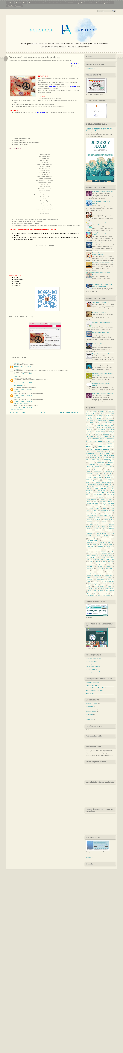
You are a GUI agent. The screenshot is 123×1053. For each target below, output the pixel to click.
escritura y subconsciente (103, 535)
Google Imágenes (37, 60)
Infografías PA (107, 3)
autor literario (101, 505)
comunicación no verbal (93, 517)
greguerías (109, 546)
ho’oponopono (109, 549)
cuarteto (97, 521)
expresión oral (92, 540)
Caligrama (92, 422)
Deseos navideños (109, 432)
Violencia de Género (91, 499)
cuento (104, 521)
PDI (98, 473)
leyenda (98, 561)
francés (109, 542)
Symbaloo (108, 484)
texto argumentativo (98, 590)
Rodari (109, 479)
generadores (103, 544)
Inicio (42, 412)
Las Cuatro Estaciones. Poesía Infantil (96, 687)
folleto (96, 542)
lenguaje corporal (99, 559)
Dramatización (106, 434)
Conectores (96, 424)
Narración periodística (97, 471)
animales (110, 501)
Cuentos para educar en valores (100, 363)
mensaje (100, 566)
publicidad (110, 579)
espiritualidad (90, 537)
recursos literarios (95, 583)
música (43, 60)
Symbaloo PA (92, 3)
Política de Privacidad (91, 740)
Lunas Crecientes (90, 693)
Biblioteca (99, 418)
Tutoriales (101, 497)
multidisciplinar (109, 568)
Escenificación (100, 451)
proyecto (89, 579)
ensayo (109, 531)
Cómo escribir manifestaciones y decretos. (103, 191)
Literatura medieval (110, 468)
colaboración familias (92, 513)
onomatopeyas (102, 573)
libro (104, 561)
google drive (90, 546)
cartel (104, 508)
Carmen (16, 369)
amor (95, 501)
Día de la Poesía (94, 440)
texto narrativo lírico (104, 592)
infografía (104, 552)
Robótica (100, 479)
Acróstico (95, 411)
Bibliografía (89, 418)
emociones (108, 530)
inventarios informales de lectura (94, 555)
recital (96, 581)
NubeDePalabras (90, 473)
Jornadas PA (109, 464)
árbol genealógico (106, 595)
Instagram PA (89, 857)
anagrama (102, 501)
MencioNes (21, 3)
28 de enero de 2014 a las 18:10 (23, 374)
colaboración (109, 512)
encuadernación (90, 531)
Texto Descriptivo (100, 488)
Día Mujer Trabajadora (102, 436)
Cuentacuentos (90, 425)
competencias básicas (106, 513)
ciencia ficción (104, 510)
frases (88, 544)
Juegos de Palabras (93, 466)
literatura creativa (100, 563)
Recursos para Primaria (92, 664)
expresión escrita (106, 539)
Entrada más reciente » (70, 412)
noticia (109, 572)
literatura (89, 563)
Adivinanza (102, 411)
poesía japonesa (108, 575)
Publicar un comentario (16, 409)
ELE (89, 444)
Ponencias (99, 475)
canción (112, 506)
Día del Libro (98, 441)
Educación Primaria (106, 447)
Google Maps (107, 459)
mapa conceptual (90, 564)
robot (103, 585)
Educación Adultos (98, 444)
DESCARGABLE (102, 429)
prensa (97, 577)
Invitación (101, 464)
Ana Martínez (17, 363)
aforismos (110, 499)
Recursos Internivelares (92, 669)
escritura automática (102, 533)
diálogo (110, 526)
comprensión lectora (105, 515)
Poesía (57, 60)
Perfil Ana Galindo (90, 68)
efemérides (98, 530)
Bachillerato (109, 416)
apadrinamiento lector (92, 503)
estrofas (104, 537)
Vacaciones (109, 497)
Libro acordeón (98, 468)
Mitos (106, 469)
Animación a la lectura (91, 703)
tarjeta (89, 590)
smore (109, 586)
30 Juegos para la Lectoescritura (100, 302)
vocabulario (91, 595)
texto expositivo (110, 590)
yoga (99, 595)
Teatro (100, 486)
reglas (88, 585)
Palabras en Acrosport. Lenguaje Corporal (102, 262)
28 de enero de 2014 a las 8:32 (22, 366)
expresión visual (107, 540)
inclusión (96, 551)
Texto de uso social (102, 492)
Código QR (90, 429)
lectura (103, 557)
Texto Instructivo (101, 490)
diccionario (96, 526)
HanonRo (16, 391)
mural (88, 570)
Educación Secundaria (28, 60)
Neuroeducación (108, 471)
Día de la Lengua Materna (98, 438)
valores (112, 593)
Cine (99, 422)
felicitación (89, 542)
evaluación (92, 539)
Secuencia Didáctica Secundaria (94, 484)
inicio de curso (94, 553)
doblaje (88, 528)
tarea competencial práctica (107, 588)
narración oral (90, 572)
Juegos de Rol (108, 466)
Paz (110, 473)
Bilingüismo (109, 418)
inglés (112, 551)
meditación (110, 564)
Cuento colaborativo (102, 425)
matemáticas (101, 564)
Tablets (93, 486)
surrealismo (89, 588)
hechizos (112, 547)
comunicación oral (107, 517)
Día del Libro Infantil (110, 441)
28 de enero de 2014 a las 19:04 (23, 383)
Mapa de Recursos (36, 3)
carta (97, 508)
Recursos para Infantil (91, 661)
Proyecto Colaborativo (94, 477)
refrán (111, 583)
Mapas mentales (97, 469)
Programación (108, 475)
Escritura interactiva (91, 455)
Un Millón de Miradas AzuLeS (99, 213)
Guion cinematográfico (92, 461)
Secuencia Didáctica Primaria (103, 482)
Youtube (67, 60)
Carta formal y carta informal (99, 312)
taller (96, 588)
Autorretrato (99, 416)
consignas (97, 519)
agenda (88, 501)
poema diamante (97, 575)
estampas (98, 537)
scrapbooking (99, 586)
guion (88, 547)
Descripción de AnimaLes (98, 344)
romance (110, 584)
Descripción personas (97, 432)
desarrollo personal (101, 524)
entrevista (89, 533)
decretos (91, 524)
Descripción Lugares (100, 431)
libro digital (110, 561)
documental (95, 528)
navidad (100, 572)
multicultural (100, 568)
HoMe (10, 3)
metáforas (109, 566)
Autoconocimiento (55, 3)
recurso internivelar (108, 581)
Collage (88, 424)
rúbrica (88, 586)
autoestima (92, 505)
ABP (88, 411)
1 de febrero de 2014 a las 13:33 (23, 407)
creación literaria (108, 519)
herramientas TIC (94, 550)
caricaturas (90, 508)
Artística (108, 415)
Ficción (91, 457)
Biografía (111, 420)
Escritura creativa (105, 453)
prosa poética (108, 577)
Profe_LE (16, 376)
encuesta (101, 531)
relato (95, 585)
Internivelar (111, 462)
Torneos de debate (91, 497)
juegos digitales (108, 555)
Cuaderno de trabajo (107, 424)
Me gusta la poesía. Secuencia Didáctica (102, 353)
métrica (94, 570)
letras (91, 561)
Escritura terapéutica (107, 455)
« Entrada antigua (17, 412)
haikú (106, 548)
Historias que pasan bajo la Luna (94, 690)
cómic (112, 523)
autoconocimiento (108, 503)
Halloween (111, 461)
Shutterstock (62, 60)
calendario (89, 506)
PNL (105, 473)
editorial (104, 528)
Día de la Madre (110, 438)
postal (88, 577)
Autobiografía (90, 416)
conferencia (89, 519)
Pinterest (54, 60)
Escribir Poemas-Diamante (99, 243)
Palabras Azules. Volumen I (93, 685)
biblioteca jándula (18, 385)
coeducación (97, 512)
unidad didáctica (104, 593)
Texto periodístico (98, 494)
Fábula (97, 457)
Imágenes (91, 462)
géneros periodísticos (97, 548)
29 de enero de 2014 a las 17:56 (23, 389)
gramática (100, 546)
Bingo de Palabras (91, 420)
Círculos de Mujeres (108, 427)
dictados (104, 526)
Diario (90, 434)
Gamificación (106, 457)
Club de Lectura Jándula (20, 403)
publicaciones (100, 579)
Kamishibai (89, 468)
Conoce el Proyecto (75, 3)
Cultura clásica (98, 427)
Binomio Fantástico (102, 420)
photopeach (48, 60)
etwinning (111, 537)
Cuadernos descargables (92, 682)
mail (111, 563)
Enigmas (88, 451)
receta (88, 581)
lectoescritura (91, 557)
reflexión (105, 583)
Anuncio (103, 413)
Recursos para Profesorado (93, 672)
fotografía (102, 542)
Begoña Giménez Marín (17, 60)
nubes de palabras (91, 573)
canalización (105, 506)
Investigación (92, 464)
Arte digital (99, 415)
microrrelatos (90, 568)
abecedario (102, 499)
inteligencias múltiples (107, 553)
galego (94, 544)
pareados (110, 573)
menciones (89, 566)
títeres (95, 593)
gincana (110, 544)
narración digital (108, 570)
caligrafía (97, 506)
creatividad (89, 521)
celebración (94, 510)
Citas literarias (108, 422)
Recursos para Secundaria (93, 666)
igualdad (89, 551)
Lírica (89, 469)
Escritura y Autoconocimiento (93, 658)
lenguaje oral (110, 559)
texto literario (93, 592)
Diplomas (98, 434)
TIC (87, 486)
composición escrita (91, 515)
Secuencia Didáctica (92, 480)
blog (111, 505)
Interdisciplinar (100, 462)
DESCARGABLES (14, 6)
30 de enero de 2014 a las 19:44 (23, 395)
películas (89, 575)
